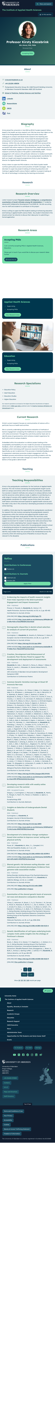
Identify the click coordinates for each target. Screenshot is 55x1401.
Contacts (7, 1083)
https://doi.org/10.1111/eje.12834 (29, 824)
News (9, 1029)
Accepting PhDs (27, 53)
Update (48, 991)
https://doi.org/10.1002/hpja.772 (29, 616)
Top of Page (27, 1104)
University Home (10, 996)
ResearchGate (12, 103)
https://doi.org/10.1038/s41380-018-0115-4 (33, 926)
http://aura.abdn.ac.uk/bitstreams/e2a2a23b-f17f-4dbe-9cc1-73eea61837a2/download (29, 648)
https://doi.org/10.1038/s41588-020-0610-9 (33, 959)
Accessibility (8, 1120)
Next (25, 974)
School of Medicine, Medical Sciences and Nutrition (23, 93)
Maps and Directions (10, 1092)
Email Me (10, 259)
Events (9, 1040)
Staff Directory (9, 1096)
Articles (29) (11, 581)
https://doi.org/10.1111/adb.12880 (30, 886)
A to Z (6, 1087)
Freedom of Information (12, 1134)
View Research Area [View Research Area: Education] (12, 369)
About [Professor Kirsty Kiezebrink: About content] (27, 69)
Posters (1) (10, 569)
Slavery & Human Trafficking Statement (17, 1129)
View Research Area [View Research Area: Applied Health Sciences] (12, 315)
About (9, 1003)
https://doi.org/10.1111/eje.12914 (29, 643)
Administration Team (14, 1032)
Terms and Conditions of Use (13, 1111)
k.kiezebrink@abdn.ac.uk (14, 80)
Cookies (6, 1124)
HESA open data (16, 406)
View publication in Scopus (23, 889)
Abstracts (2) (11, 578)
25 (22, 980)
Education (10, 1018)
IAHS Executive (12, 1025)
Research (10, 1010)
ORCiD (9, 108)
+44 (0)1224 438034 (12, 83)
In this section (46, 14)
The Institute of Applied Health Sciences (21, 10)
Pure (8, 113)
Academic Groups (13, 1014)
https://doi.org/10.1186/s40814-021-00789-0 (34, 854)
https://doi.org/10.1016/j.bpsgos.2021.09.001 (34, 774)
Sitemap (37, 1047)
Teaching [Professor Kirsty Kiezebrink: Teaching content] (27, 468)
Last (32, 974)
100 (28, 980)
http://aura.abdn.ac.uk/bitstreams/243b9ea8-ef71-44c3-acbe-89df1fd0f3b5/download (30, 828)
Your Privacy (8, 1116)
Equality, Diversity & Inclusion (17, 1006)
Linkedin (10, 99)
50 (25, 980)
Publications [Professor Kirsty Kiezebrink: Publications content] (27, 545)
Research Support (13, 1021)
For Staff (29, 1047)
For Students (18, 1047)
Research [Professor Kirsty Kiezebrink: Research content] (27, 182)
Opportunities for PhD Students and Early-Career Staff (26, 1036)
